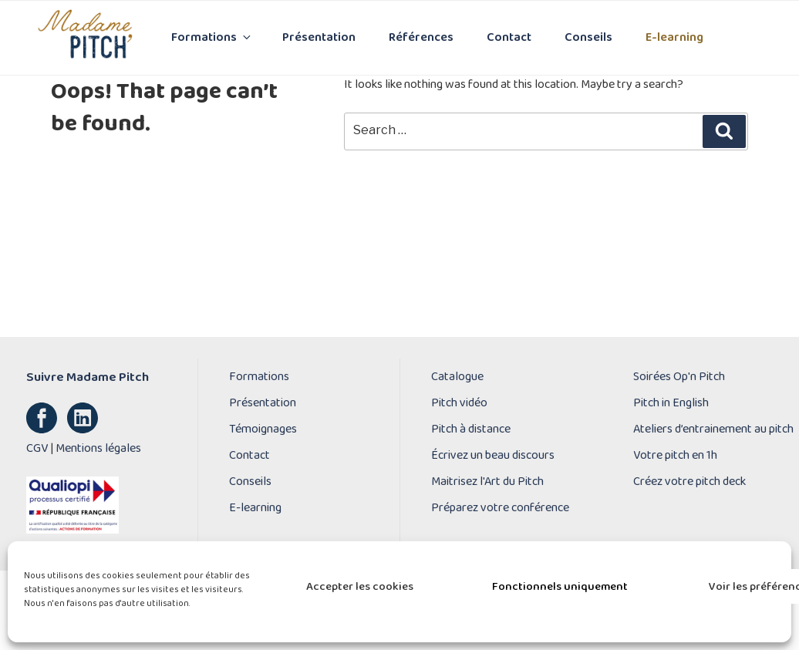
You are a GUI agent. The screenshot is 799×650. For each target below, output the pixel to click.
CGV (37, 448)
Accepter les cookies (359, 587)
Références (421, 37)
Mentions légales (98, 448)
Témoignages (263, 429)
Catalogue (457, 377)
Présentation (319, 37)
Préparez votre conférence (500, 508)
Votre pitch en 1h (675, 455)
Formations (212, 37)
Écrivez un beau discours (493, 455)
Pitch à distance (471, 429)
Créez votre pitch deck (689, 482)
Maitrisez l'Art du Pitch (487, 482)
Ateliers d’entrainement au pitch (713, 429)
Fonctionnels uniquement (560, 587)
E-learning (674, 37)
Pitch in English (671, 403)
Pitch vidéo (459, 403)
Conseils (588, 37)
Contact (509, 37)
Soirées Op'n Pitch (679, 377)
